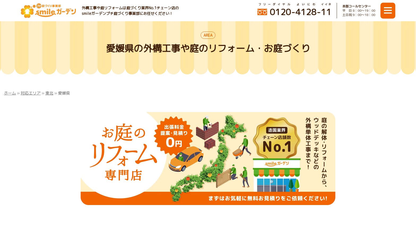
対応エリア (31, 93)
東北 (49, 93)
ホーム (10, 93)
